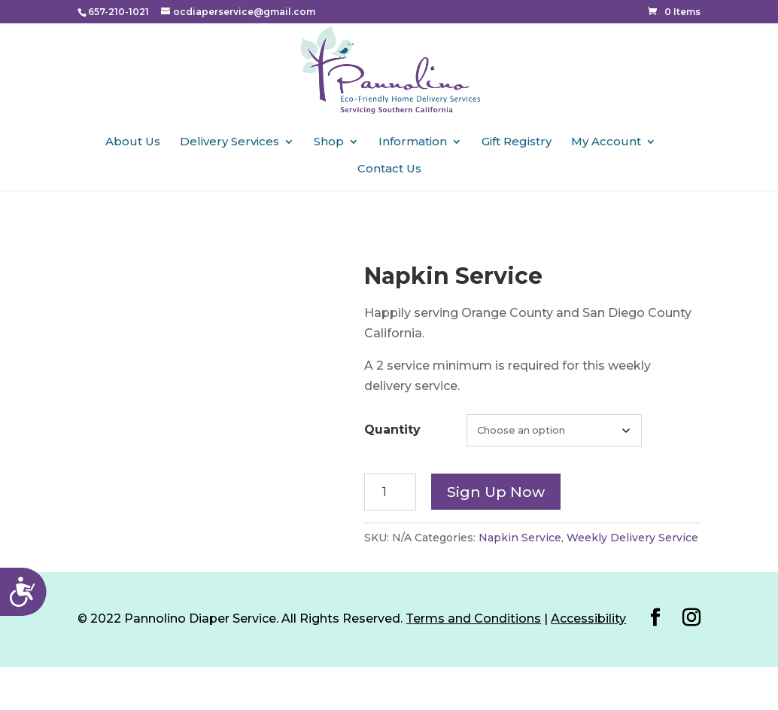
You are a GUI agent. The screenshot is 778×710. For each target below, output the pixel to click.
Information (412, 142)
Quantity (392, 429)
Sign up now (496, 492)
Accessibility (588, 618)
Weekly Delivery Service (632, 537)
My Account (606, 142)
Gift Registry (517, 142)
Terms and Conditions (473, 618)
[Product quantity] (390, 492)
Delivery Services (229, 142)
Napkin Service (520, 537)
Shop (329, 142)
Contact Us (389, 169)
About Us (132, 142)
